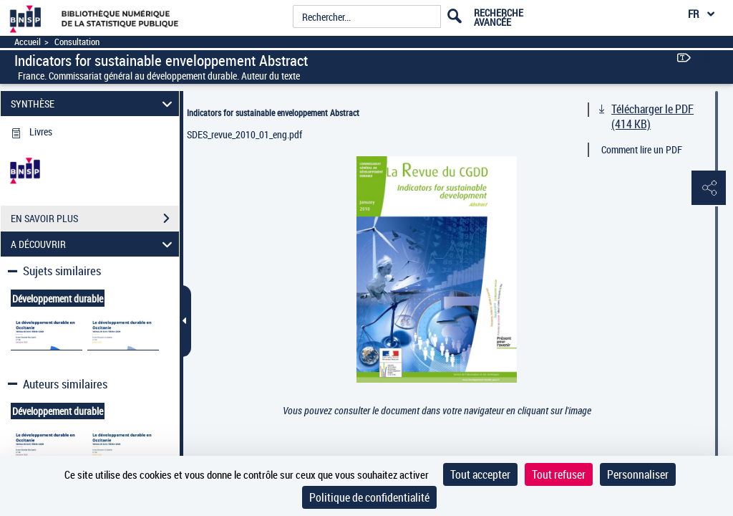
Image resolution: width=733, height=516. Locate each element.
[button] (708, 188)
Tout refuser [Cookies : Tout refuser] (559, 474)
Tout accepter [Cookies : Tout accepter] (480, 474)
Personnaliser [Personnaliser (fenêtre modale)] (638, 474)
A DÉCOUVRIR (94, 244)
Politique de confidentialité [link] (369, 497)
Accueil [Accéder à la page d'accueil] (27, 42)
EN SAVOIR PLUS (95, 219)
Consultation (76, 42)
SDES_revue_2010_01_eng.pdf (244, 134)
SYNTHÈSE (94, 103)
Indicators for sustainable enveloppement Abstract (273, 112)
